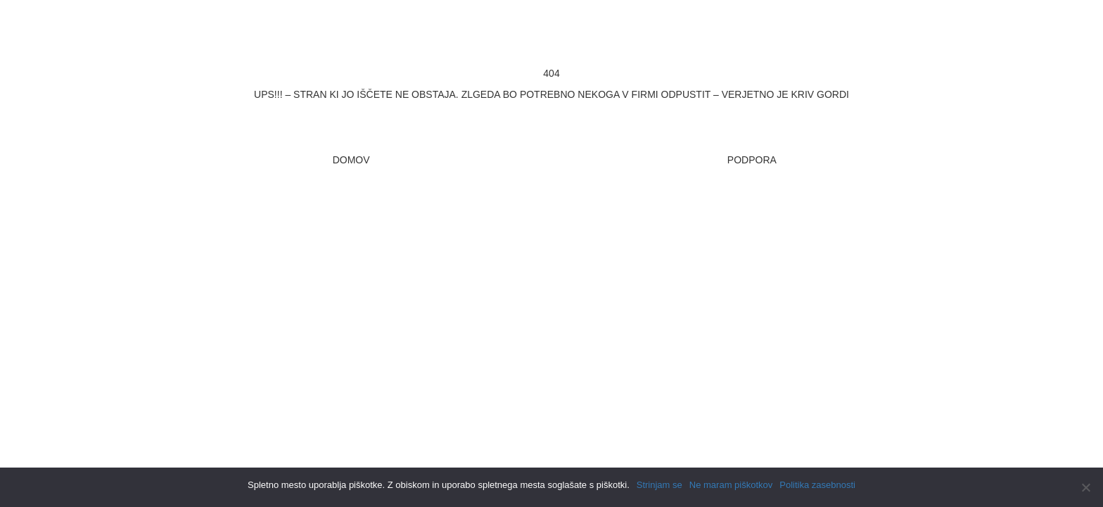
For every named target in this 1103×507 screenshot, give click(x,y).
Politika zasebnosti (817, 485)
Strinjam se (659, 485)
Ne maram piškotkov (730, 485)
